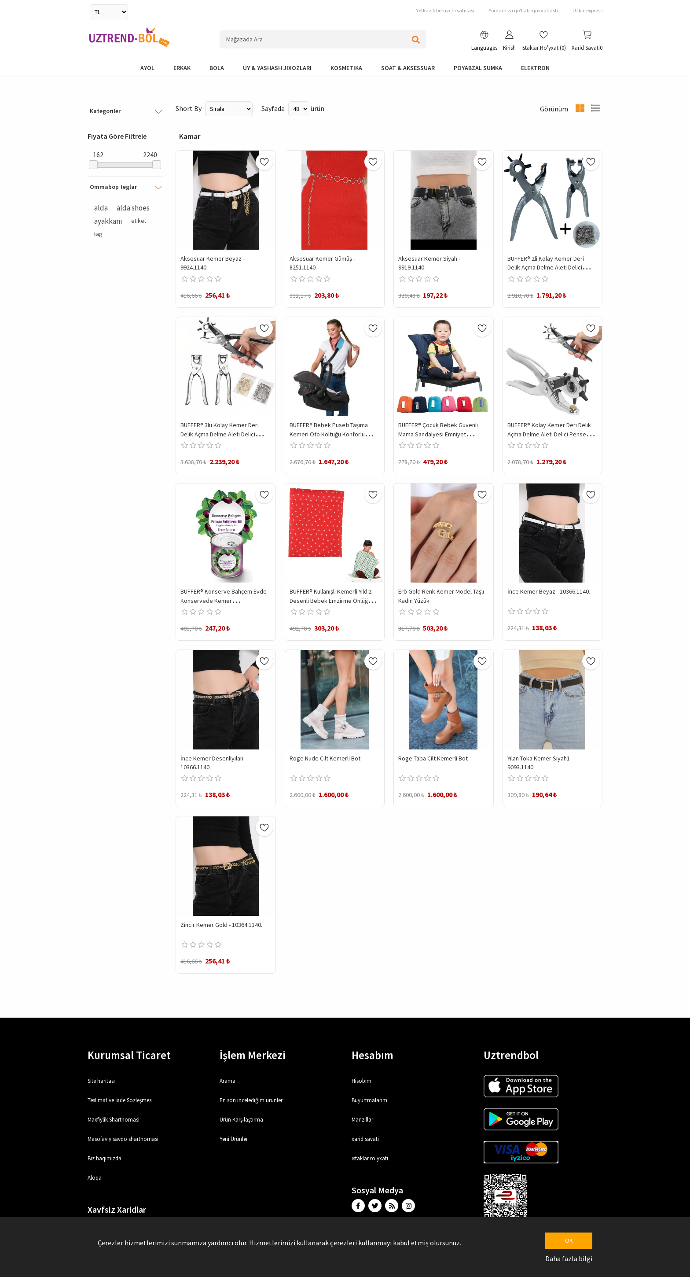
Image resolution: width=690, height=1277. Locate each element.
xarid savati (365, 1139)
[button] (484, 41)
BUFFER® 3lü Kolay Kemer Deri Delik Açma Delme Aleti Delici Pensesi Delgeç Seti (219, 434)
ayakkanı (108, 221)
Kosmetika (346, 68)
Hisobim (361, 1081)
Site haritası (101, 1081)
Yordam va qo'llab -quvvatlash (523, 10)
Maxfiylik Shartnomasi (113, 1119)
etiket (138, 221)
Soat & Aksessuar (408, 68)
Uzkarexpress (587, 10)
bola (216, 68)
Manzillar (362, 1119)
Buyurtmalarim (369, 1100)
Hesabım (372, 1055)
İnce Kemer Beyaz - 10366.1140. (548, 591)
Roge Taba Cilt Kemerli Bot (433, 758)
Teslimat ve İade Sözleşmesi (120, 1100)
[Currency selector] (109, 11)
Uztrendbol (511, 1055)
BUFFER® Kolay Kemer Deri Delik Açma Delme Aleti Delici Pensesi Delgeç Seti (549, 434)
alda (101, 208)
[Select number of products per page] (298, 108)
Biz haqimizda (104, 1158)
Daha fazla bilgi (568, 1258)
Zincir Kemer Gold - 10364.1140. (221, 925)
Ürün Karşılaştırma (241, 1119)
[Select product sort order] (229, 108)
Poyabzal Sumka (478, 68)
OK (569, 1240)
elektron (535, 68)
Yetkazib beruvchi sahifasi (445, 10)
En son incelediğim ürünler (251, 1100)
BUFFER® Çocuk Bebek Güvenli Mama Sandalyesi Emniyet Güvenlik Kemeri (438, 434)
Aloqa (95, 1177)
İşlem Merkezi (253, 1055)
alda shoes (133, 208)
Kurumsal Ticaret (129, 1055)
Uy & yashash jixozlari (277, 68)
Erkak (182, 68)
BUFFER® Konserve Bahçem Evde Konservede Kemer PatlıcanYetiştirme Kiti (223, 600)
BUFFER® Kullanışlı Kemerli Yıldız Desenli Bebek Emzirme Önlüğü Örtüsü (331, 600)
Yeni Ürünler (234, 1139)
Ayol (147, 68)
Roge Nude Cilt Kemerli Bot (325, 758)
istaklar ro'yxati (370, 1158)
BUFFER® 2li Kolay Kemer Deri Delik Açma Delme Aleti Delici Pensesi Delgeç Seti (545, 267)
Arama (227, 1081)
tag (98, 234)
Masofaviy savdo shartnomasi (123, 1139)
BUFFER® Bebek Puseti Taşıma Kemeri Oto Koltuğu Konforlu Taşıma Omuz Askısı (329, 434)
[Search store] (323, 39)
